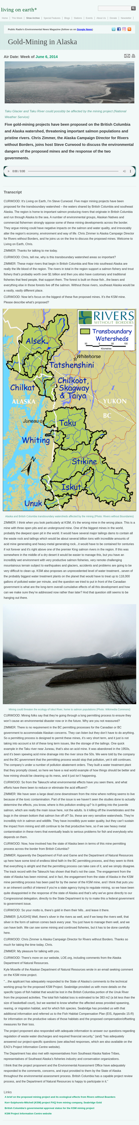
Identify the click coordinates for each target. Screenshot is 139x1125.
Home (5, 18)
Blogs (67, 18)
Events (89, 18)
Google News (84, 29)
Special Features (52, 18)
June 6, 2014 (47, 57)
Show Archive (33, 18)
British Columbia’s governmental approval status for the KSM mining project (49, 1108)
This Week (17, 18)
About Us (101, 18)
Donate (113, 18)
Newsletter (126, 18)
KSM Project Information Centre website (28, 1113)
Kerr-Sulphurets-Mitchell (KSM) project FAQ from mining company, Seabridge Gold (53, 1102)
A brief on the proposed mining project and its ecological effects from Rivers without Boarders (60, 1097)
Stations (78, 18)
